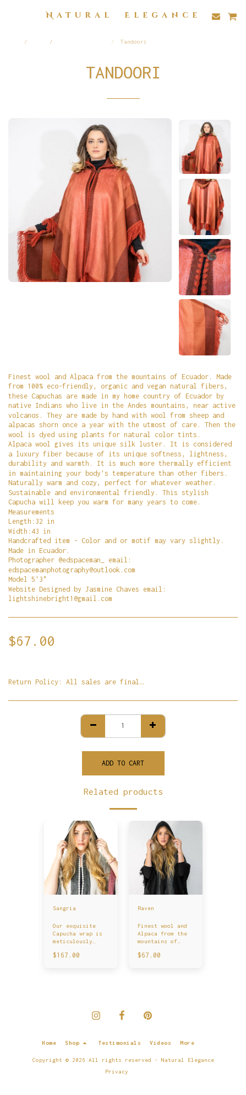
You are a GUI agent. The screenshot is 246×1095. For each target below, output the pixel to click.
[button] (12, 15)
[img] (81, 858)
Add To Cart (123, 763)
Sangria (64, 908)
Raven (146, 908)
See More (222, 682)
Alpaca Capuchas (83, 41)
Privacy (116, 1071)
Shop (40, 41)
